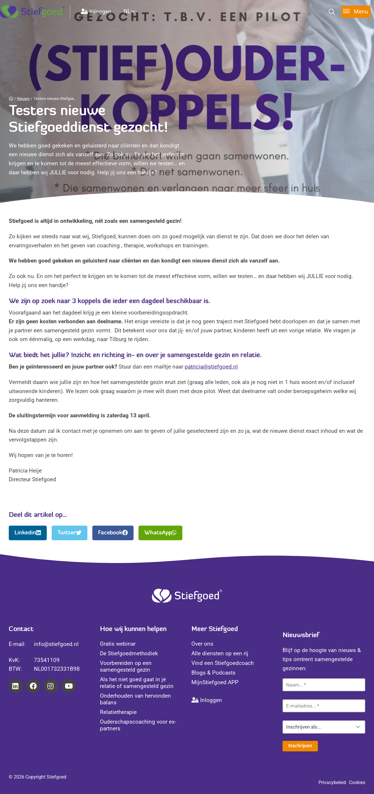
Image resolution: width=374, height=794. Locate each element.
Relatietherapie (118, 712)
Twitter (70, 533)
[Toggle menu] (355, 12)
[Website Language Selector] (136, 11)
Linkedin (28, 533)
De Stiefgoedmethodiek (129, 653)
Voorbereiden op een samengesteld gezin (126, 666)
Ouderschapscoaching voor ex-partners (138, 725)
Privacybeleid (332, 782)
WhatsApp (160, 533)
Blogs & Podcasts (213, 672)
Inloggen (96, 11)
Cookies (357, 782)
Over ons (202, 643)
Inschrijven (300, 746)
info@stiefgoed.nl (56, 644)
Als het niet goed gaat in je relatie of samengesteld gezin (137, 682)
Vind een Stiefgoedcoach (222, 663)
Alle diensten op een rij (219, 653)
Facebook (113, 533)
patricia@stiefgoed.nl (211, 366)
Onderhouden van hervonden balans (135, 699)
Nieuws (23, 98)
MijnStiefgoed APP (214, 682)
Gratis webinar (118, 643)
